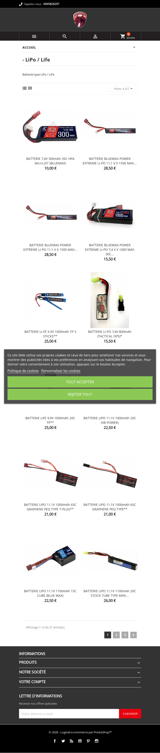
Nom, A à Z (124, 88)
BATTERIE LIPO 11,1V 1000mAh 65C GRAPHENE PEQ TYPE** (110, 506)
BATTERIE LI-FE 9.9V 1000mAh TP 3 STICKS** (50, 333)
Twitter (63, 741)
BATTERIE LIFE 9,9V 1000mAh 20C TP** (50, 420)
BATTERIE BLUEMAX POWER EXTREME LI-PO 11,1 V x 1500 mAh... (110, 160)
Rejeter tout (80, 394)
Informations (32, 653)
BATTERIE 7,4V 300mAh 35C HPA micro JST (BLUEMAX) (50, 160)
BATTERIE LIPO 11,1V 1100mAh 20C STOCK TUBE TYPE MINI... (110, 593)
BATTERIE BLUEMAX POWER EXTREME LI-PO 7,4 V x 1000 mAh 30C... (109, 249)
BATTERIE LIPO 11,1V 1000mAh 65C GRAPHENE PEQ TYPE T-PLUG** (50, 506)
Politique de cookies (23, 370)
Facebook (54, 741)
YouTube (79, 741)
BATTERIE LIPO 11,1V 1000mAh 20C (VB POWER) (110, 420)
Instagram (96, 741)
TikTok (105, 741)
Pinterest (88, 741)
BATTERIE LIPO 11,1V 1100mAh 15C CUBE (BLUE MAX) (50, 593)
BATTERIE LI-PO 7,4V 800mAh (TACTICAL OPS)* (109, 333)
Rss (71, 741)
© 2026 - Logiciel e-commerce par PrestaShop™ (80, 732)
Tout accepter (80, 381)
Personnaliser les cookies (60, 370)
